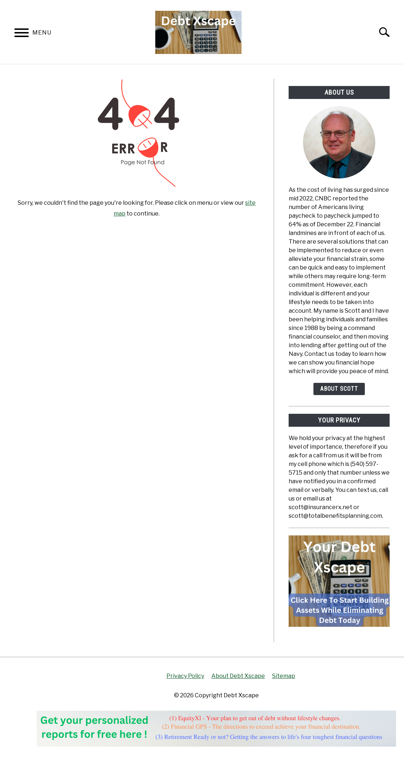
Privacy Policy (185, 675)
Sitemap (283, 675)
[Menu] (21, 34)
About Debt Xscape (238, 675)
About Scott (339, 388)
